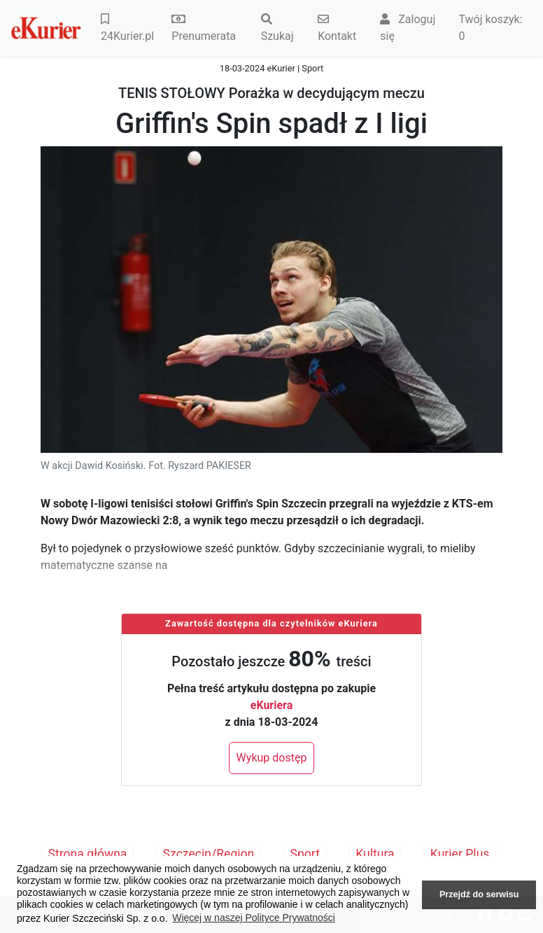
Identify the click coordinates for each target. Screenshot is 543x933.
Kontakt (337, 28)
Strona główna (87, 854)
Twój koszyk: (490, 28)
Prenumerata (203, 28)
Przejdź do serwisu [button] (479, 894)
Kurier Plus (460, 854)
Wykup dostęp (272, 757)
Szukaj (277, 28)
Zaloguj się (407, 28)
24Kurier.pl (127, 28)
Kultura (374, 854)
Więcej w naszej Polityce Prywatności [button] (253, 917)
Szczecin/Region (209, 854)
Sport (305, 854)
